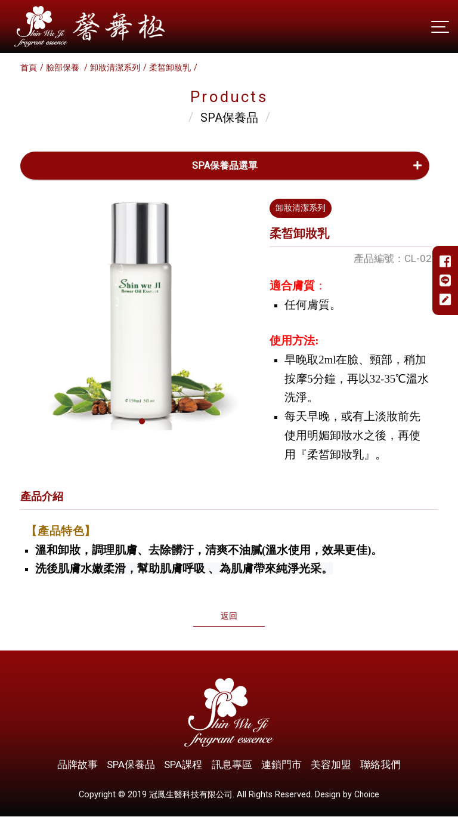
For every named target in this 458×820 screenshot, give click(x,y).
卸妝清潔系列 (115, 67)
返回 (229, 617)
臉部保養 (63, 67)
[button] (142, 421)
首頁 (28, 67)
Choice (367, 798)
